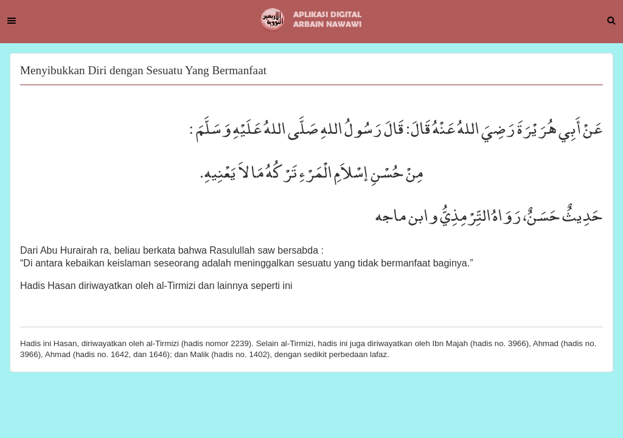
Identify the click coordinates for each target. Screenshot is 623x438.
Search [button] (611, 20)
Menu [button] (11, 20)
